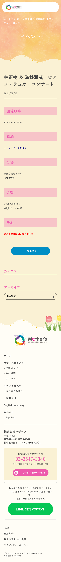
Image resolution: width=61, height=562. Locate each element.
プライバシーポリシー (16, 545)
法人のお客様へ (14, 390)
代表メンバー (13, 368)
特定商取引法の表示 (15, 539)
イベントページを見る (15, 148)
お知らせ (9, 412)
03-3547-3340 (30, 458)
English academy (14, 405)
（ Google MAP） (32, 442)
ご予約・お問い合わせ (33, 472)
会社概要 (11, 373)
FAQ (6, 527)
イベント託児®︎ (12, 385)
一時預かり (10, 398)
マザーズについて (14, 362)
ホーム (7, 355)
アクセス (11, 378)
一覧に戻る (30, 250)
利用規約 (9, 533)
